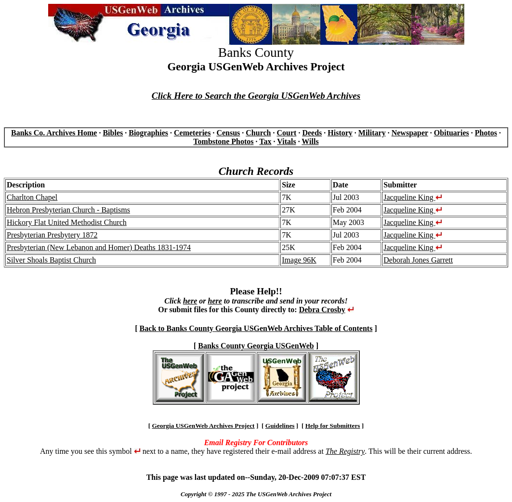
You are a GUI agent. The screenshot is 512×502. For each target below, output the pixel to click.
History (340, 133)
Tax (265, 141)
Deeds (312, 133)
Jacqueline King (412, 197)
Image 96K (299, 260)
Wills (310, 141)
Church (258, 133)
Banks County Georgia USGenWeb (256, 346)
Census (228, 133)
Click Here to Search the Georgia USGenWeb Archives (256, 96)
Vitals (286, 141)
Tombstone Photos (223, 141)
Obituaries (451, 133)
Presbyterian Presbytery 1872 (52, 235)
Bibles (113, 133)
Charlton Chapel (32, 197)
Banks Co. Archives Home (54, 133)
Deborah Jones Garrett (418, 260)
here (190, 301)
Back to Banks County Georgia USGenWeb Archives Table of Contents (256, 328)
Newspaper (410, 133)
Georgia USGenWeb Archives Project (203, 425)
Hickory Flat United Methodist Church (67, 222)
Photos (486, 133)
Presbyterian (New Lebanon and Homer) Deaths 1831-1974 (99, 247)
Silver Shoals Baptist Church (51, 260)
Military (372, 133)
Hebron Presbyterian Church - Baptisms (68, 210)
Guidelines (280, 425)
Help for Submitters (332, 425)
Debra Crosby (322, 309)
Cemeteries (192, 133)
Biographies (148, 133)
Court (286, 133)
